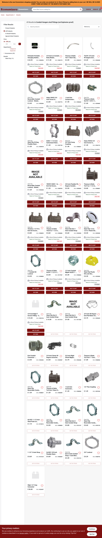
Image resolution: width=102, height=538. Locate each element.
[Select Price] (20, 44)
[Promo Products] (4, 28)
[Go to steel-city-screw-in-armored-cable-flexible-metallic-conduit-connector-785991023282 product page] (54, 450)
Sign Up (95, 9)
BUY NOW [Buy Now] (35, 76)
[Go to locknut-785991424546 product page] (92, 450)
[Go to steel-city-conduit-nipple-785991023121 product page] (73, 273)
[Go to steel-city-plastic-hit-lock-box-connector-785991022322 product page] (92, 273)
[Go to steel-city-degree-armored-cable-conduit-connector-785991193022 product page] (73, 186)
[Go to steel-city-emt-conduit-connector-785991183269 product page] (35, 352)
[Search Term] (57, 9)
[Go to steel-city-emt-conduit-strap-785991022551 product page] (73, 450)
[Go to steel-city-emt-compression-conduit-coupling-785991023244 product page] (73, 143)
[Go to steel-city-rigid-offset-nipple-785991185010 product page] (73, 352)
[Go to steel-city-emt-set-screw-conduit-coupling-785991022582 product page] (35, 230)
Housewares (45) (10, 53)
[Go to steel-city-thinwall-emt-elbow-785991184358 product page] (92, 57)
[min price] (7, 44)
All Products (8, 31)
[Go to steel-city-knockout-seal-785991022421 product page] (92, 230)
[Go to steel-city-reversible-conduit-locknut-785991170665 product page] (35, 100)
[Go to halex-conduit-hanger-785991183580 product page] (54, 143)
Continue (92, 529)
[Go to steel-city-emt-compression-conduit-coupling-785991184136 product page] (73, 100)
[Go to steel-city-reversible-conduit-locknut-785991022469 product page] (92, 417)
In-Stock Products (10, 33)
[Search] (80, 9)
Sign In (88, 9)
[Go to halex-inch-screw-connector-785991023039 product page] (92, 143)
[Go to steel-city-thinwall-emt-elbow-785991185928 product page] (73, 57)
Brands (18, 15)
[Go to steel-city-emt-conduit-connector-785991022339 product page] (92, 186)
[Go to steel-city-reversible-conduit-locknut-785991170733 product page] (35, 186)
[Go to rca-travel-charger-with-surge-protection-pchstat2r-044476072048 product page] (35, 57)
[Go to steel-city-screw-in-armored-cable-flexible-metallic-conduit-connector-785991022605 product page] (54, 273)
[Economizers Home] (9, 9)
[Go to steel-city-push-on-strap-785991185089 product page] (35, 417)
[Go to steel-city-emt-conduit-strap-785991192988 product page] (35, 450)
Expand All (12, 50)
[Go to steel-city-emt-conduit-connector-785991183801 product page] (73, 384)
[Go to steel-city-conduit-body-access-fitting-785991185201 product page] (54, 57)
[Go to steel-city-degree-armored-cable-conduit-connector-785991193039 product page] (35, 143)
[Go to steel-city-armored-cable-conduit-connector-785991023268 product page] (92, 100)
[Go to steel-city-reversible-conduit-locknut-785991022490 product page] (54, 417)
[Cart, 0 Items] (100, 9)
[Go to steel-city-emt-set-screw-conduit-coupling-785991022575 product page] (54, 230)
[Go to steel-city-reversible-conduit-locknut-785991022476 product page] (35, 273)
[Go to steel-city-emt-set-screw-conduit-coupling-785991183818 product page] (54, 186)
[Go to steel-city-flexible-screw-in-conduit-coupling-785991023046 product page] (92, 384)
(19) (9, 58)
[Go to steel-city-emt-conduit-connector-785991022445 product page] (54, 384)
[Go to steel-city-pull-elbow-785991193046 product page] (92, 315)
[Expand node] (4, 53)
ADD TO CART (35, 72)
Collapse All (13, 49)
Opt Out (91, 534)
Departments (10, 15)
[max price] (14, 44)
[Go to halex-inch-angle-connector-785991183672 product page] (54, 352)
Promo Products (10, 28)
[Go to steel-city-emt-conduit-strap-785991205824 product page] (73, 315)
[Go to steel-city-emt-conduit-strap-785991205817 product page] (54, 315)
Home (2, 15)
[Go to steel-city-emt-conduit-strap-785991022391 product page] (73, 230)
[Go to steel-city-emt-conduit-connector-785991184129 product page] (92, 352)
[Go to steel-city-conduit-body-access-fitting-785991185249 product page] (35, 315)
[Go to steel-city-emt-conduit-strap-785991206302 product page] (73, 417)
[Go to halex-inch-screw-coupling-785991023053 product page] (54, 100)
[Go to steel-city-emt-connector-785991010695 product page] (35, 481)
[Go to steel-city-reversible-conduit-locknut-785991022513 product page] (35, 384)
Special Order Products (12, 36)
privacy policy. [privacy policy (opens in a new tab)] (24, 533)
